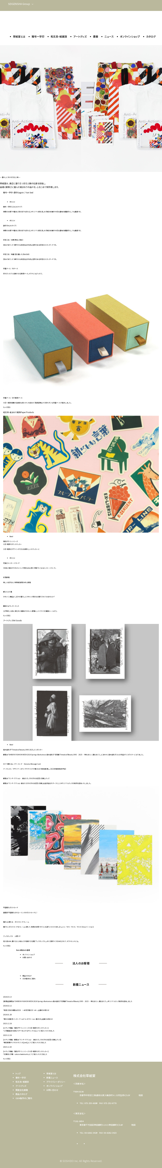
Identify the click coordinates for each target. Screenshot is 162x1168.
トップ (18, 1073)
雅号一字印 (38, 36)
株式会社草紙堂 (84, 1075)
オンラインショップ (130, 36)
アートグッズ (80, 36)
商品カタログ (26, 976)
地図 (141, 1095)
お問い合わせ (27, 957)
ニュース (109, 36)
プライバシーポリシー (55, 1081)
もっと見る (6, 407)
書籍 (95, 36)
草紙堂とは (19, 36)
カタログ (151, 36)
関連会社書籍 (22, 1089)
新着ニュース (52, 1077)
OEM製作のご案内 (28, 978)
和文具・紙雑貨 (59, 36)
